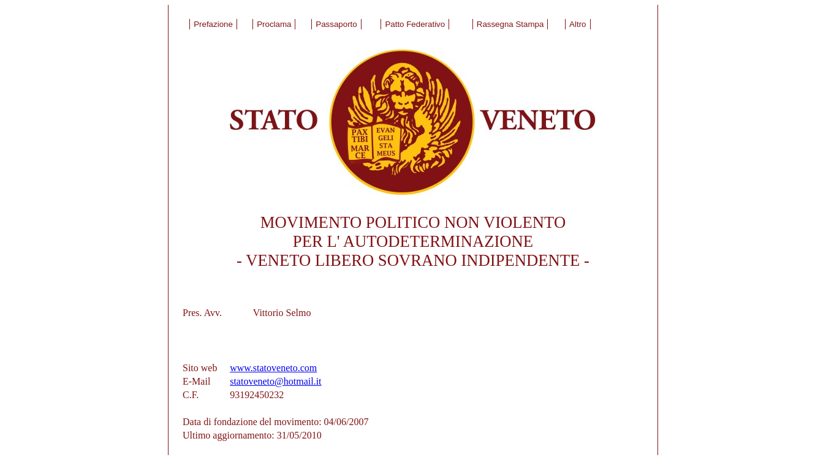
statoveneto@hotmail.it (275, 381)
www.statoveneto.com (273, 368)
